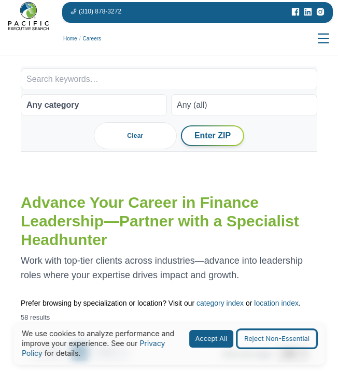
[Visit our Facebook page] (295, 12)
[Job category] (94, 105)
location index (276, 303)
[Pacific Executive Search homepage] (28, 39)
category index (220, 303)
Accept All (211, 338)
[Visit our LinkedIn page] (308, 12)
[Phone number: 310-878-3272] (96, 11)
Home (70, 38)
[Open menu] (323, 39)
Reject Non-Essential (276, 338)
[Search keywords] (169, 79)
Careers (91, 38)
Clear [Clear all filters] (135, 135)
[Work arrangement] (244, 105)
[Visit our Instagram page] (320, 12)
